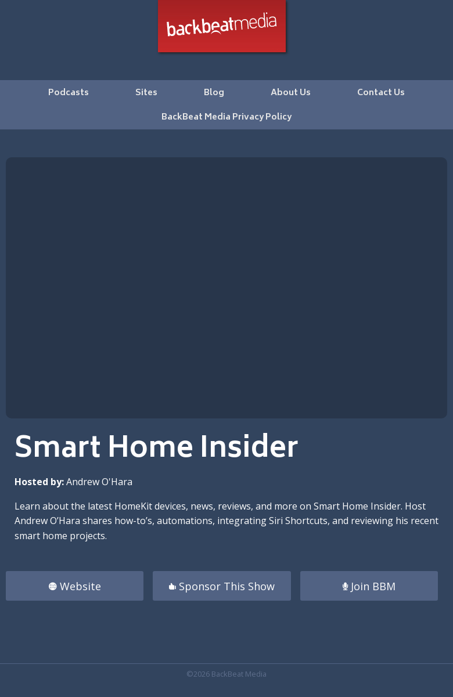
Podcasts (68, 93)
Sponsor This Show (222, 586)
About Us (291, 93)
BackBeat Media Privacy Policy (226, 117)
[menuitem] (68, 92)
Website (75, 586)
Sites (146, 93)
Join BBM (369, 586)
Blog (214, 93)
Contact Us (381, 93)
